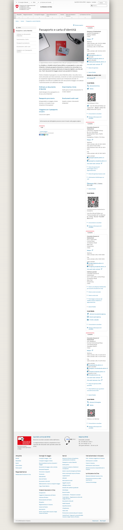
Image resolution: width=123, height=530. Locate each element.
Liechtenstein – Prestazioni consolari (71, 494)
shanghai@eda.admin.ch (96, 365)
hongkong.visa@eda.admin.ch (97, 266)
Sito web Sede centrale (94, 64)
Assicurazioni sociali (67, 480)
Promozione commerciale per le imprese (72, 513)
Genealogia (65, 490)
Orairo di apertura (93, 68)
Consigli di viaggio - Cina (45, 458)
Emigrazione (42, 492)
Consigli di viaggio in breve (45, 460)
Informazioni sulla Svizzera (92, 465)
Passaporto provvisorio (47, 98)
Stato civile (65, 510)
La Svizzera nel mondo (45, 2)
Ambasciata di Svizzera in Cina (23, 474)
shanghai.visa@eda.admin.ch (97, 371)
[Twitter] (41, 146)
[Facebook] (40, 146)
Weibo (92, 89)
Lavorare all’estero (43, 497)
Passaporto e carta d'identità (69, 462)
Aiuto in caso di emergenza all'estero (71, 471)
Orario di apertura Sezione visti (96, 173)
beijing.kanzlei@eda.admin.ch (97, 62)
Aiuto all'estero (43, 479)
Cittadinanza (65, 508)
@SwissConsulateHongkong (98, 314)
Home (17, 21)
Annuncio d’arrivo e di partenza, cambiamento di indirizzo (70, 459)
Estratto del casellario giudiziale (70, 487)
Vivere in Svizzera (90, 463)
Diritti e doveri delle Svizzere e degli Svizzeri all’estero (48, 512)
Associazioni (42, 509)
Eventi (17, 463)
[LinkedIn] (43, 146)
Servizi (62, 16)
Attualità (19, 16)
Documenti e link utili (44, 481)
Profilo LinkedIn (94, 320)
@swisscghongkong (95, 317)
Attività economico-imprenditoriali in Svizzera (95, 468)
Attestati (64, 478)
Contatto (89, 28)
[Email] (47, 146)
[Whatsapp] (46, 146)
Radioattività (42, 476)
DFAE (34, 2)
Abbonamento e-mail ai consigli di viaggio (49, 483)
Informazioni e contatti (91, 460)
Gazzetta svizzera (66, 505)
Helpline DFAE (83, 437)
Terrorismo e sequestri (44, 471)
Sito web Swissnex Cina (94, 380)
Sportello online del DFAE (41, 437)
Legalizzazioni (66, 475)
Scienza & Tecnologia (91, 482)
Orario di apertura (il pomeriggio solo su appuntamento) (93, 168)
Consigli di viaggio (39, 16)
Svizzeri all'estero (43, 507)
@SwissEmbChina (95, 86)
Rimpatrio (41, 502)
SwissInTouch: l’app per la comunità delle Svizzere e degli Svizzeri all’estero (72, 516)
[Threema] (44, 146)
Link (41, 127)
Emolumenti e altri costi (70, 98)
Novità (17, 458)
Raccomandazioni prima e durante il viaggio (48, 464)
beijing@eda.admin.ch (95, 55)
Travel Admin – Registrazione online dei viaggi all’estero (72, 498)
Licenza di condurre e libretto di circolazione (70, 467)
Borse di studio (66, 492)
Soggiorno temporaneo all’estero (47, 495)
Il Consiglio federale (23, 2)
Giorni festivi (92, 72)
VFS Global (91, 78)
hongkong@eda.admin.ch (96, 263)
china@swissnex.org (94, 375)
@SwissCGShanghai (95, 402)
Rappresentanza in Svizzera (46, 504)
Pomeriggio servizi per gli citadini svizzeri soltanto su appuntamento (94, 300)
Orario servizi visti (93, 295)
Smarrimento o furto (69, 87)
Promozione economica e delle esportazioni (93, 479)
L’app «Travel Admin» (44, 486)
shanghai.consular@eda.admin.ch (98, 368)
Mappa (90, 39)
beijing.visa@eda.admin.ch (96, 58)
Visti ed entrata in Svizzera (72, 16)
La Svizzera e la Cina (85, 16)
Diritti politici (65, 464)
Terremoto (41, 474)
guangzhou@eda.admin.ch (96, 157)
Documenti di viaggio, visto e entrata (48, 467)
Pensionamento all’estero (45, 499)
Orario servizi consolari (94, 292)
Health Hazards (66, 503)
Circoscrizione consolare (94, 113)
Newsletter (18, 460)
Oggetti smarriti (66, 483)
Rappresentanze (28, 16)
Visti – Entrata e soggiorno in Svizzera (95, 458)
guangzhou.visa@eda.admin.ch (98, 161)
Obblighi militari (66, 485)
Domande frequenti (44, 469)
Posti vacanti (19, 468)
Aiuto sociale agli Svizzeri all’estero (71, 473)
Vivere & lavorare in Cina (52, 16)
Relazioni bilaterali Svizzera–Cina (94, 476)
